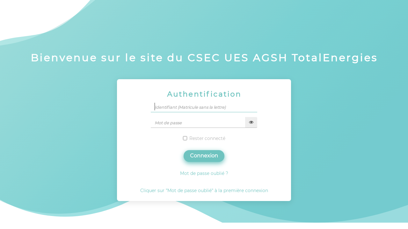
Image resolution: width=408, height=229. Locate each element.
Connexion (204, 156)
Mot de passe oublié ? (204, 173)
